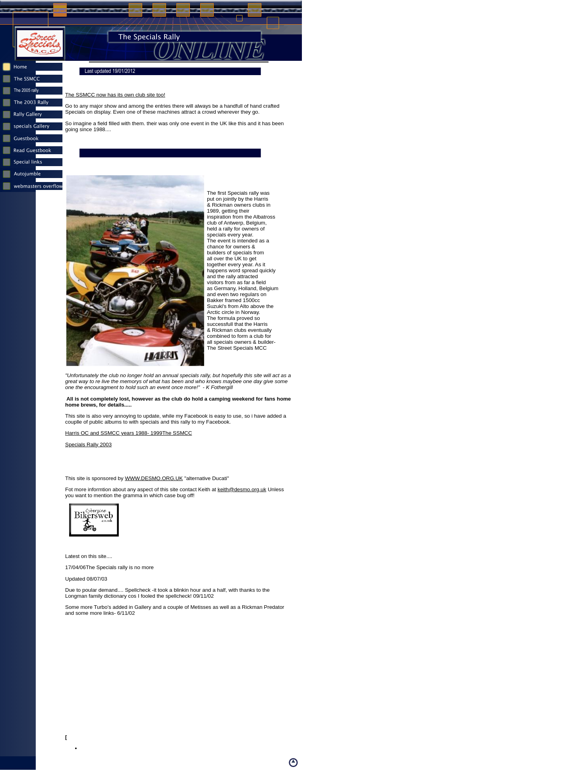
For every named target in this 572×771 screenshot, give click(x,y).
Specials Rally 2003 (88, 444)
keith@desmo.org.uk (242, 489)
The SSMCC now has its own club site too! (115, 95)
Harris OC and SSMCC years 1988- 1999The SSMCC (128, 433)
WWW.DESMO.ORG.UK (154, 478)
